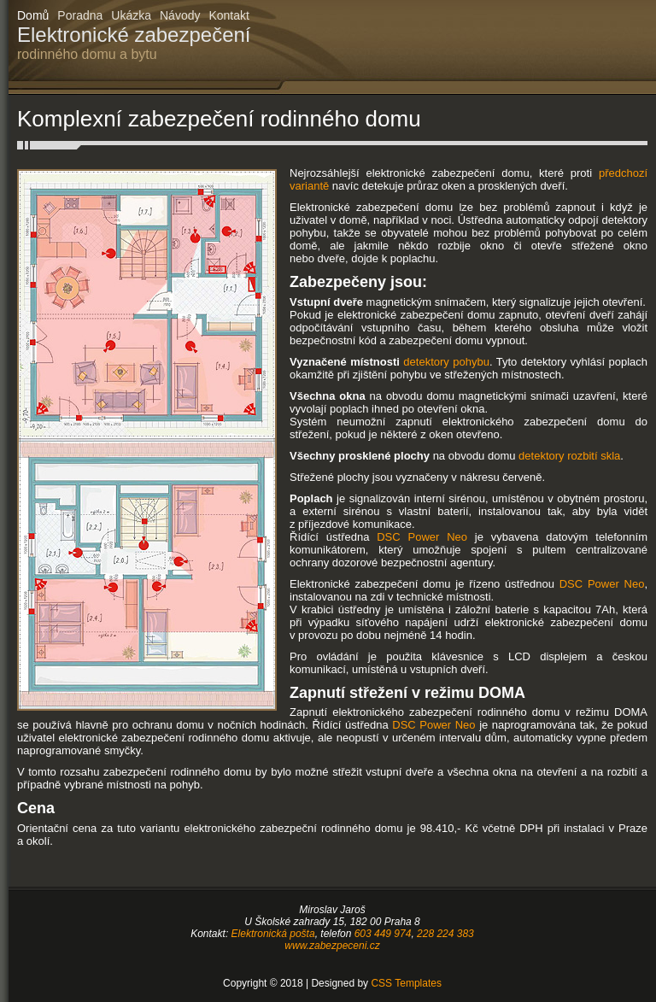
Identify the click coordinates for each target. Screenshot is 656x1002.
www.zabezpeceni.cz (331, 946)
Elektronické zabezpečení (134, 42)
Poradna (79, 15)
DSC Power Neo (422, 536)
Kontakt (228, 15)
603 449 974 (383, 934)
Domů (33, 15)
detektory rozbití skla (569, 455)
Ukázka (131, 15)
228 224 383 (445, 934)
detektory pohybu (446, 361)
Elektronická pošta (273, 934)
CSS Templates (406, 983)
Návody (180, 15)
